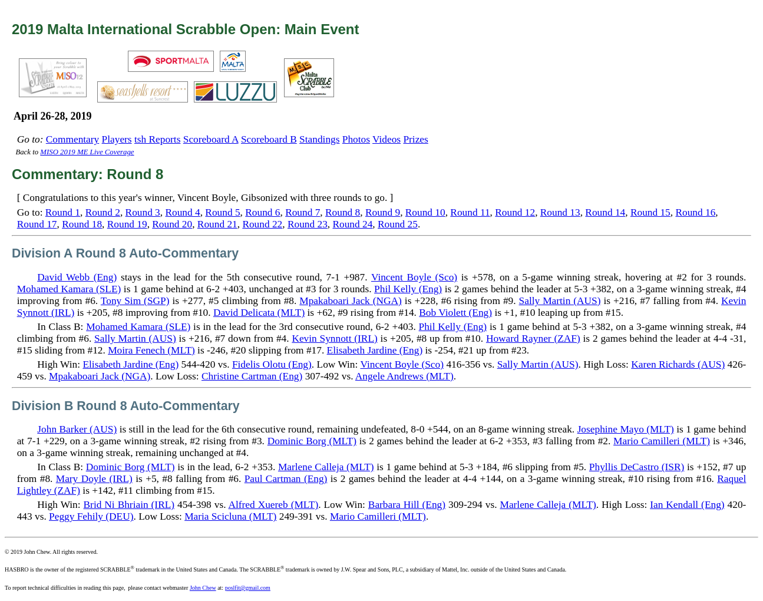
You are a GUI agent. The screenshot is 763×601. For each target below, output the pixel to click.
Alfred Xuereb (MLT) (274, 504)
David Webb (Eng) (77, 277)
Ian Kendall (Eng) (687, 504)
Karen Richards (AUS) (678, 364)
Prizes (415, 139)
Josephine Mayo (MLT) (625, 429)
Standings (319, 139)
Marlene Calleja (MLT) (326, 467)
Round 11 (470, 212)
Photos (356, 139)
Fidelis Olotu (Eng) (272, 364)
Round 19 (127, 224)
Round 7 (302, 212)
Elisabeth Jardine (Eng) (375, 350)
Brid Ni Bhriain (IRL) (129, 504)
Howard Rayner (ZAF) (533, 338)
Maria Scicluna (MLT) (230, 516)
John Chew (203, 588)
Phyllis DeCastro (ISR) (636, 467)
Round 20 (172, 224)
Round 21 (217, 224)
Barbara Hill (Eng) (406, 504)
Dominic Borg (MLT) (311, 441)
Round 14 (605, 212)
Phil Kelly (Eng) (408, 289)
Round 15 (650, 212)
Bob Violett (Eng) (455, 312)
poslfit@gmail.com (247, 588)
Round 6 (262, 212)
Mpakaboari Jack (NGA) (350, 300)
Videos (386, 139)
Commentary (72, 139)
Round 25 (398, 224)
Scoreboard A (211, 139)
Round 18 (82, 224)
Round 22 (262, 224)
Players (117, 139)
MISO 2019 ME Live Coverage (87, 152)
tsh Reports (157, 139)
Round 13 (560, 212)
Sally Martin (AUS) (560, 300)
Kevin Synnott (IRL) (334, 338)
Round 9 (382, 212)
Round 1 (62, 212)
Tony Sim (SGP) (135, 300)
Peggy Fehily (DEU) (91, 516)
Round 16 (695, 212)
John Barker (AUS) (77, 429)
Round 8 (342, 212)
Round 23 (308, 224)
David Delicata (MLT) (259, 312)
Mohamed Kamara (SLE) (69, 289)
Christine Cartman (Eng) (252, 376)
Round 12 (515, 212)
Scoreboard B (269, 139)
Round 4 (182, 212)
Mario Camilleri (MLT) (661, 441)
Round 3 (142, 212)
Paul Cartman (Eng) (286, 478)
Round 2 (102, 212)
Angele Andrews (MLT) (404, 376)
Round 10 (425, 212)
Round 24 (352, 224)
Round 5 (222, 212)
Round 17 (37, 224)
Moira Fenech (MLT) (151, 350)
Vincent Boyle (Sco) (414, 277)
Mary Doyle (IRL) (94, 478)
